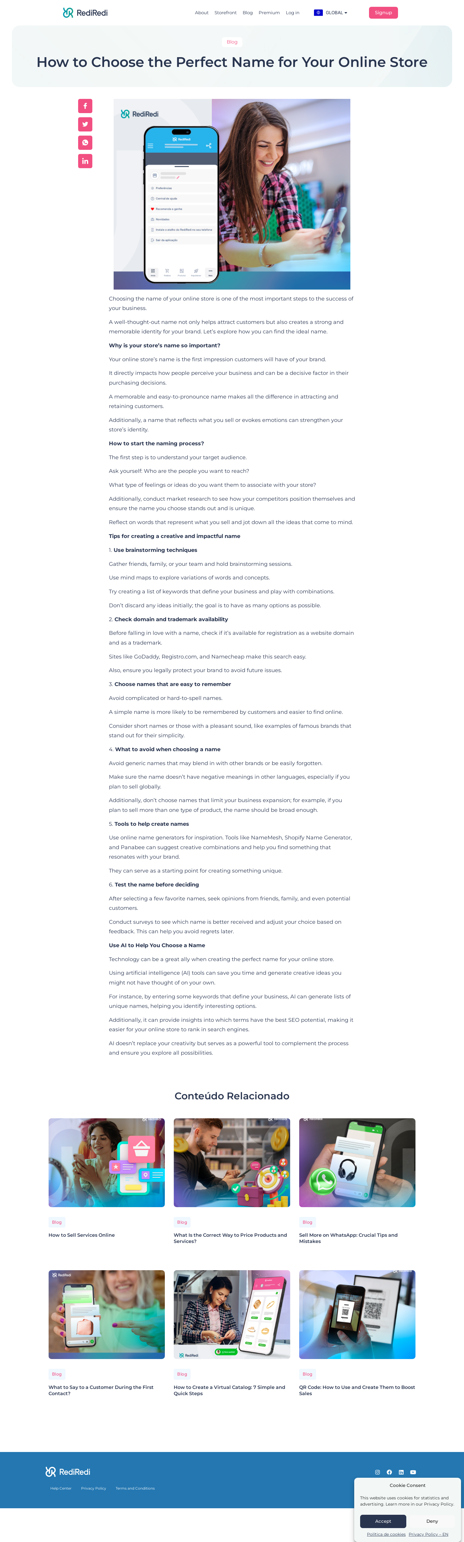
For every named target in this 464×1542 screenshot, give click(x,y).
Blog (248, 12)
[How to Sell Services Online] (107, 1162)
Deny (432, 1521)
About (202, 12)
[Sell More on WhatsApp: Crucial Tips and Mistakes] (357, 1162)
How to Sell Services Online (82, 1235)
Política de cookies (386, 1534)
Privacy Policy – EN (428, 1534)
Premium (269, 12)
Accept (383, 1521)
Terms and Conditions (135, 1488)
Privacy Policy (93, 1488)
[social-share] (85, 106)
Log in (292, 12)
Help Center (61, 1488)
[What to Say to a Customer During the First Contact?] (107, 1314)
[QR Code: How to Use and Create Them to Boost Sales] (357, 1314)
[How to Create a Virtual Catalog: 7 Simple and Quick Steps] (232, 1314)
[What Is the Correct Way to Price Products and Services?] (232, 1162)
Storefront (226, 12)
